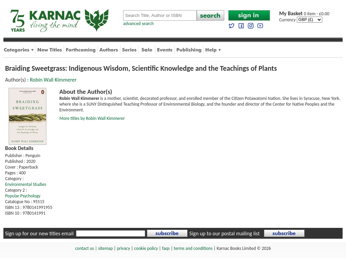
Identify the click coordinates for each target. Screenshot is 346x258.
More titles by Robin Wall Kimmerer (92, 118)
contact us (84, 248)
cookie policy (146, 248)
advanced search (138, 23)
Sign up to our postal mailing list (224, 233)
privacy (123, 248)
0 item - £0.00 (304, 14)
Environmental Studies (25, 184)
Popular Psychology (22, 196)
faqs (166, 248)
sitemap (105, 248)
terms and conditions (193, 248)
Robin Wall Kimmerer (53, 80)
